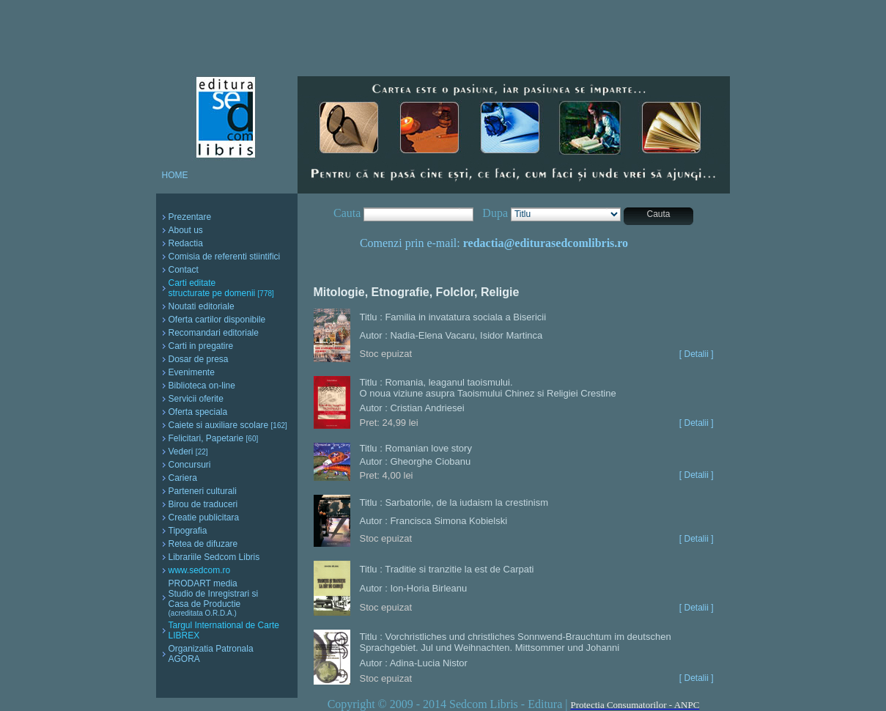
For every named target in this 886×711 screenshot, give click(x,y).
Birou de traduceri (203, 504)
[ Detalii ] (696, 354)
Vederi (188, 451)
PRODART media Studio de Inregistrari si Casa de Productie (214, 597)
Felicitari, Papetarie (214, 438)
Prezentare (190, 217)
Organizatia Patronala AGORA (211, 654)
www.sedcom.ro (200, 570)
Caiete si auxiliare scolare (228, 425)
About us (186, 230)
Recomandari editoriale (214, 333)
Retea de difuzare (203, 544)
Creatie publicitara (204, 517)
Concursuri (190, 465)
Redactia (186, 243)
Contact (184, 270)
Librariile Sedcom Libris (214, 557)
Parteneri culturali (203, 491)
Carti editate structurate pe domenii (221, 288)
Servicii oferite (196, 399)
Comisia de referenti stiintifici (225, 256)
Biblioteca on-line (202, 385)
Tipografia (188, 531)
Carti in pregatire (201, 346)
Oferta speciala (198, 412)
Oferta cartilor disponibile (217, 319)
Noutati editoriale (202, 306)
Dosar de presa (199, 359)
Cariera (183, 478)
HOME (175, 175)
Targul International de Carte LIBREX (224, 630)
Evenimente (192, 372)
